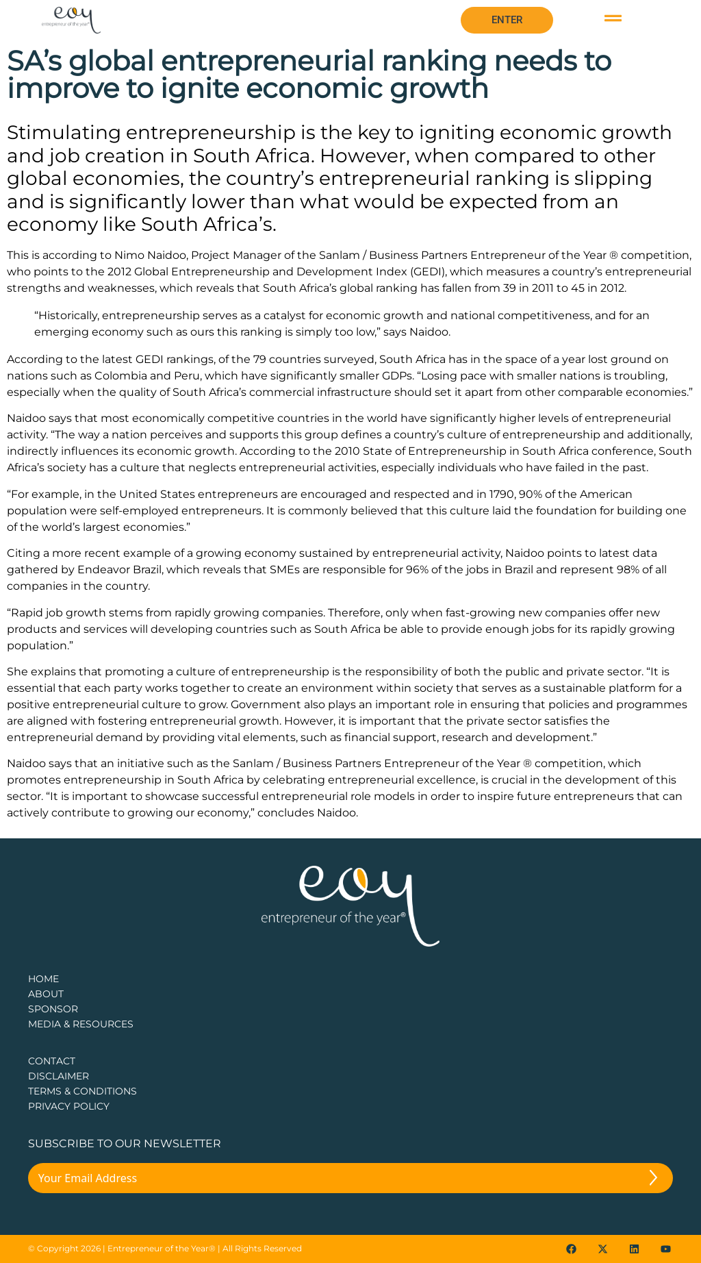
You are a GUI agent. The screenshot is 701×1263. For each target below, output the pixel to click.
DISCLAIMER (58, 1076)
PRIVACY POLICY (69, 1106)
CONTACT (51, 1061)
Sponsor (53, 1009)
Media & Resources (80, 1024)
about (46, 994)
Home (43, 979)
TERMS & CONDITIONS (82, 1091)
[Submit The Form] (653, 1180)
